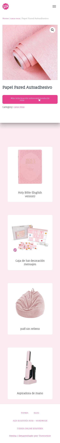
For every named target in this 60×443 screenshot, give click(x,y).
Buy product (30, 100)
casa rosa (15, 18)
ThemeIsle (45, 435)
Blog (36, 413)
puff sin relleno (30, 328)
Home (5, 18)
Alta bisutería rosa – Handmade (30, 420)
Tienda (24, 413)
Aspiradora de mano (30, 393)
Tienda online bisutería (30, 428)
